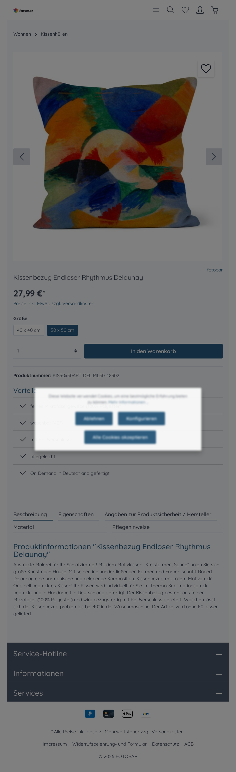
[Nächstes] (214, 156)
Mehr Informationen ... (128, 415)
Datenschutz (165, 744)
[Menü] (156, 10)
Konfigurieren (141, 432)
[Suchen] (170, 10)
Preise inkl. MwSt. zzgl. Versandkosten (53, 303)
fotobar (215, 270)
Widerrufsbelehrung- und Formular (109, 744)
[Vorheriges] (21, 156)
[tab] (33, 514)
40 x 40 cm (29, 330)
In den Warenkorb (153, 351)
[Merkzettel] (185, 10)
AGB (189, 744)
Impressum (55, 744)
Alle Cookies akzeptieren (120, 451)
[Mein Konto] (200, 10)
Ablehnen (94, 432)
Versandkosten (168, 732)
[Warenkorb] (214, 10)
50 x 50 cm (62, 330)
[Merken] (206, 68)
